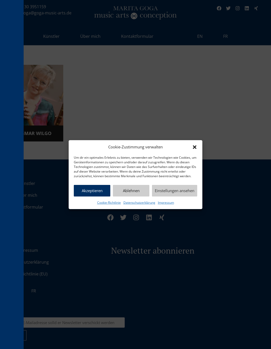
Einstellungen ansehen (174, 190)
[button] (194, 147)
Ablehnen (131, 190)
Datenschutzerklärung (139, 202)
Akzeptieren (92, 190)
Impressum (166, 202)
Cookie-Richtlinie (109, 202)
